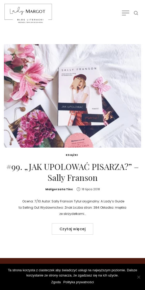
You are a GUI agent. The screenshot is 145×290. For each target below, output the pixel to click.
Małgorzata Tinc (59, 189)
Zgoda (56, 282)
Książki (72, 155)
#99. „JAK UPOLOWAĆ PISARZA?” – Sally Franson (72, 172)
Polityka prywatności (78, 282)
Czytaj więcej (73, 229)
